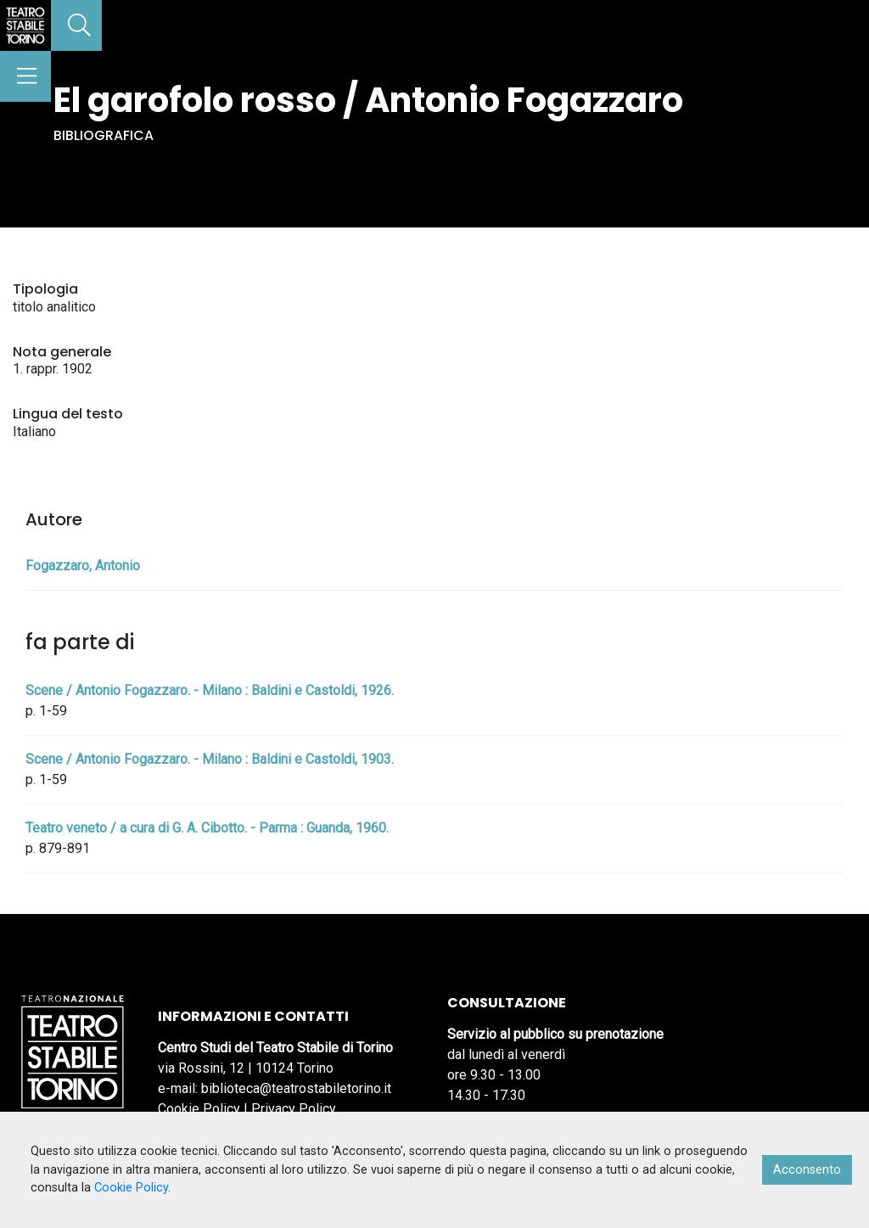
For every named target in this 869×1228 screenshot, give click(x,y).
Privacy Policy (293, 1109)
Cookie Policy (199, 1109)
